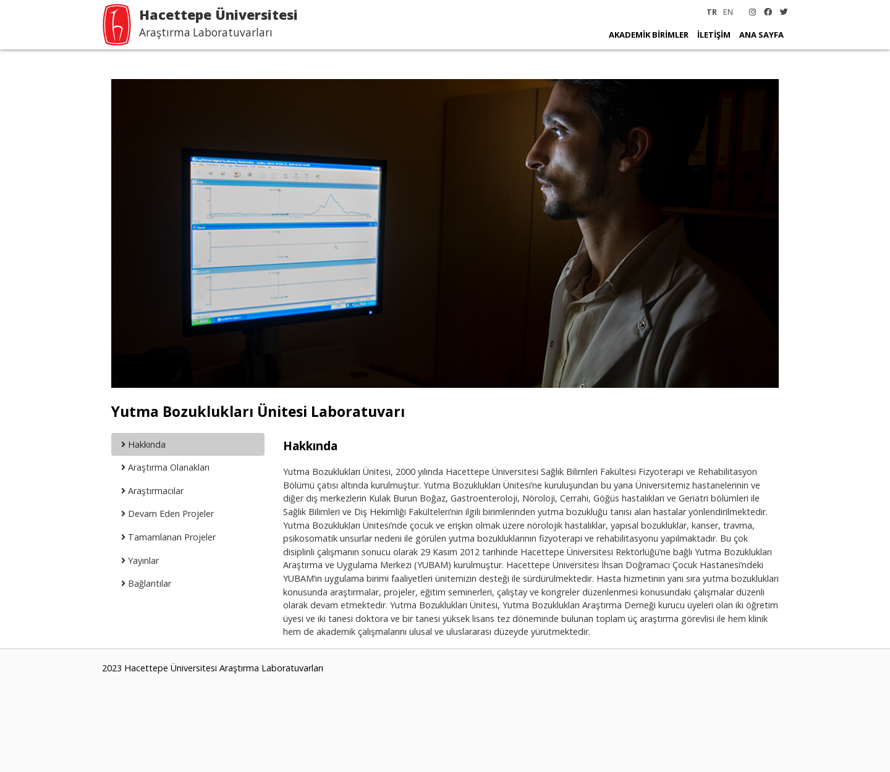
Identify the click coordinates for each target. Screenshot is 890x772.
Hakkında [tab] (143, 444)
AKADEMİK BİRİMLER (649, 34)
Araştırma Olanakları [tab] (165, 467)
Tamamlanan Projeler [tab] (168, 537)
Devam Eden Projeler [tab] (167, 513)
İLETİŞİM (714, 34)
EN (728, 11)
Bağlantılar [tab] (146, 583)
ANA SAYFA (761, 34)
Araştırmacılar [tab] (152, 491)
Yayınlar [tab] (140, 560)
